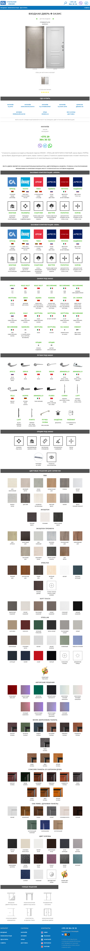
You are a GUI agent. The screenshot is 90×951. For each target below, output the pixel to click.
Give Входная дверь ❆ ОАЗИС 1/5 (42, 92)
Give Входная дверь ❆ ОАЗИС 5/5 (48, 92)
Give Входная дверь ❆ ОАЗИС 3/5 (45, 92)
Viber (44, 932)
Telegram (45, 936)
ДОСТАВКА (24, 943)
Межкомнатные (13, 7)
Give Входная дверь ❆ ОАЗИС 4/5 (46, 92)
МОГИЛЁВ (24, 932)
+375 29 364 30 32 (69, 928)
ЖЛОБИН (24, 936)
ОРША (23, 939)
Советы (87, 7)
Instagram (46, 943)
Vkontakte (46, 939)
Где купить (23, 7)
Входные (3, 7)
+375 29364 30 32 (73, 3)
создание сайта (66, 947)
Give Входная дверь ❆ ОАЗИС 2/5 (43, 92)
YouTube (45, 946)
